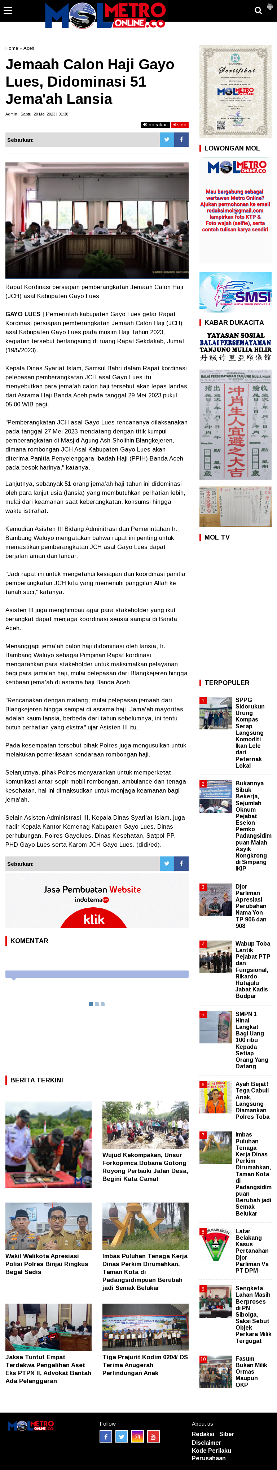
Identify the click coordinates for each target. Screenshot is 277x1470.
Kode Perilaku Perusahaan (211, 1454)
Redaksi (203, 1434)
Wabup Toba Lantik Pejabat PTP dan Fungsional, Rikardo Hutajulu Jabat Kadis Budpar (253, 970)
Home (11, 48)
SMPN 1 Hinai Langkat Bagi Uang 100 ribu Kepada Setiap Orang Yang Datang (252, 1040)
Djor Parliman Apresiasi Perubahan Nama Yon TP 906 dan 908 (251, 906)
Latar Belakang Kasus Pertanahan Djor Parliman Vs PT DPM (252, 1251)
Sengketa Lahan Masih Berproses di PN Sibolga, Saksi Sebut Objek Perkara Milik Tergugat (254, 1314)
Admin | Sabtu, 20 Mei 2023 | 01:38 (36, 114)
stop (179, 124)
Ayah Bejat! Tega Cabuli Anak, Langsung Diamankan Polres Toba (252, 1100)
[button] (269, 3)
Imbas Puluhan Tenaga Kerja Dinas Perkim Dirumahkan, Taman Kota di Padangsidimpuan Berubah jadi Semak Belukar (145, 1272)
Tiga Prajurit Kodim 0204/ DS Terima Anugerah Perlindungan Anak (145, 1365)
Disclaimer (206, 1443)
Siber (226, 1434)
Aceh (28, 48)
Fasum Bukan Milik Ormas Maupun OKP (251, 1372)
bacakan (155, 124)
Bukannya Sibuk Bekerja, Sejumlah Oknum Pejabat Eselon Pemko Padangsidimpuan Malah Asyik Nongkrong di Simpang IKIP (254, 826)
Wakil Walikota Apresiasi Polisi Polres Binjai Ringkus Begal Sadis (46, 1264)
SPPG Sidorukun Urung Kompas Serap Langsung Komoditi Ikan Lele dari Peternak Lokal (250, 733)
